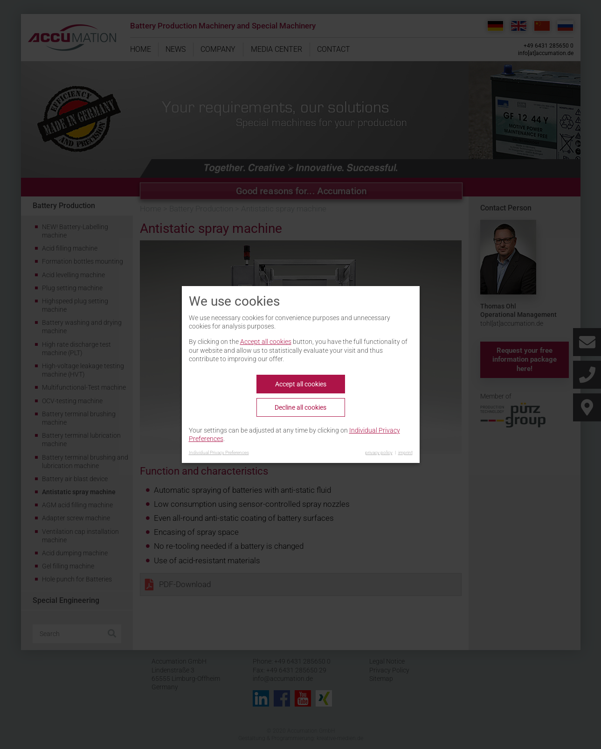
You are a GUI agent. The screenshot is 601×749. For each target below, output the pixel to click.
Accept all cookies (265, 341)
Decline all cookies (300, 407)
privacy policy (379, 452)
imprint (405, 452)
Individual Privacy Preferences (219, 452)
